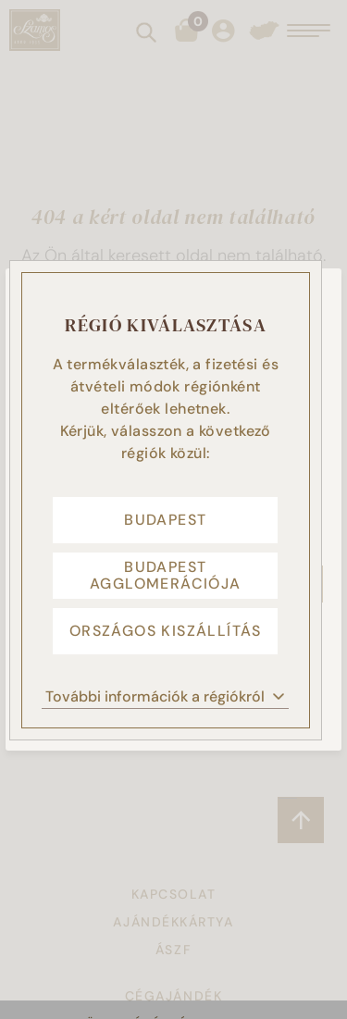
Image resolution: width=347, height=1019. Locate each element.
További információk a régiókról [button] (165, 696)
